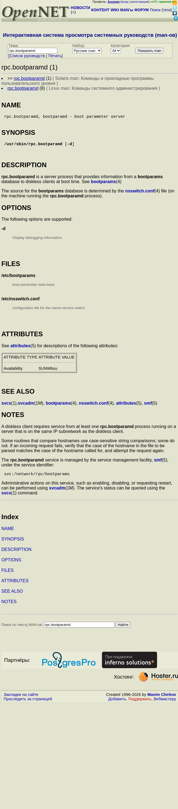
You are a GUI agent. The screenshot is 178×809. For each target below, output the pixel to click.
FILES (7, 574)
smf (148, 406)
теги (167, 10)
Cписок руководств (27, 56)
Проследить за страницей (28, 703)
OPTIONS (11, 564)
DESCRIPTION (16, 554)
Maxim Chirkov (161, 699)
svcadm (26, 406)
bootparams (103, 185)
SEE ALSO (12, 595)
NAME (7, 533)
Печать (54, 56)
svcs (6, 406)
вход (125, 1)
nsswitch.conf (140, 194)
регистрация (140, 1)
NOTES (9, 606)
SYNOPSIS (12, 543)
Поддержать (140, 703)
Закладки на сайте (21, 699)
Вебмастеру (165, 703)
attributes (20, 349)
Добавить (117, 703)
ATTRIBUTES (14, 585)
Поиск (155, 10)
